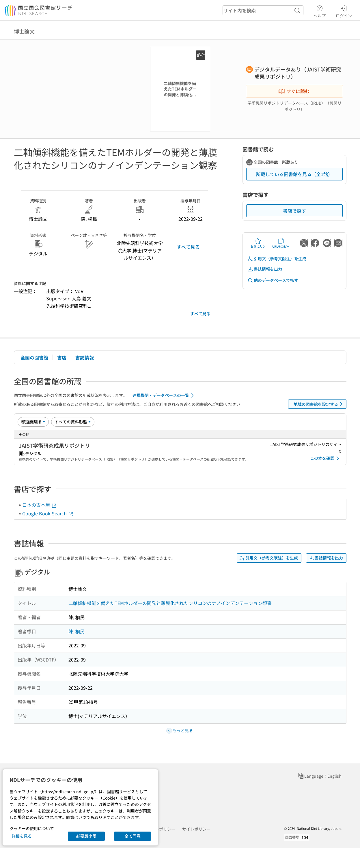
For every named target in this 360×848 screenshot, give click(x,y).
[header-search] (263, 10)
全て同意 (132, 836)
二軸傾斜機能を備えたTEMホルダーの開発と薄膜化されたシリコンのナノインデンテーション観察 (170, 603)
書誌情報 (84, 357)
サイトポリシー (196, 829)
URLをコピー (281, 243)
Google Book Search (48, 513)
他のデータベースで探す (272, 280)
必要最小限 (86, 836)
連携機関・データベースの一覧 (164, 395)
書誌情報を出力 (264, 269)
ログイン (344, 10)
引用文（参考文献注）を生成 (276, 259)
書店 (61, 357)
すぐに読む (293, 91)
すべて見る (188, 246)
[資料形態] (72, 421)
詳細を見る (22, 836)
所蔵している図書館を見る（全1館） (294, 174)
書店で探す (294, 210)
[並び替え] (33, 421)
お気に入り (258, 243)
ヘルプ (320, 10)
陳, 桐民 (76, 631)
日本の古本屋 (39, 504)
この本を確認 (325, 458)
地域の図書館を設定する (319, 404)
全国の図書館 (34, 357)
